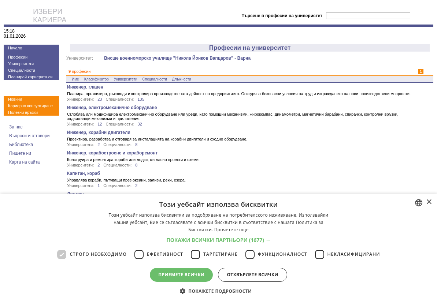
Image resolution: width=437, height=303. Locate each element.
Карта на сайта (24, 162)
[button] (218, 239)
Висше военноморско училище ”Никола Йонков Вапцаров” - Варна (177, 58)
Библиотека (21, 144)
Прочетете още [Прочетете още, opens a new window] (231, 230)
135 (140, 99)
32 (139, 124)
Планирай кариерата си (30, 77)
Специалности (21, 70)
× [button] (429, 202)
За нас (16, 127)
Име (75, 79)
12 (99, 124)
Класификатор (96, 79)
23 (99, 99)
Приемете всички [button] (181, 275)
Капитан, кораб (83, 173)
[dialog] (218, 248)
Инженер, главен (85, 87)
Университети (21, 63)
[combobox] (418, 202)
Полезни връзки (23, 112)
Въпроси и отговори (29, 135)
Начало (15, 48)
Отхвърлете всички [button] (252, 275)
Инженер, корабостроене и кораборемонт (112, 153)
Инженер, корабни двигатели (98, 132)
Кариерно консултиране (30, 106)
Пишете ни (20, 153)
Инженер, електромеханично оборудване (112, 107)
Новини (15, 99)
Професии (17, 57)
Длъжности (181, 79)
